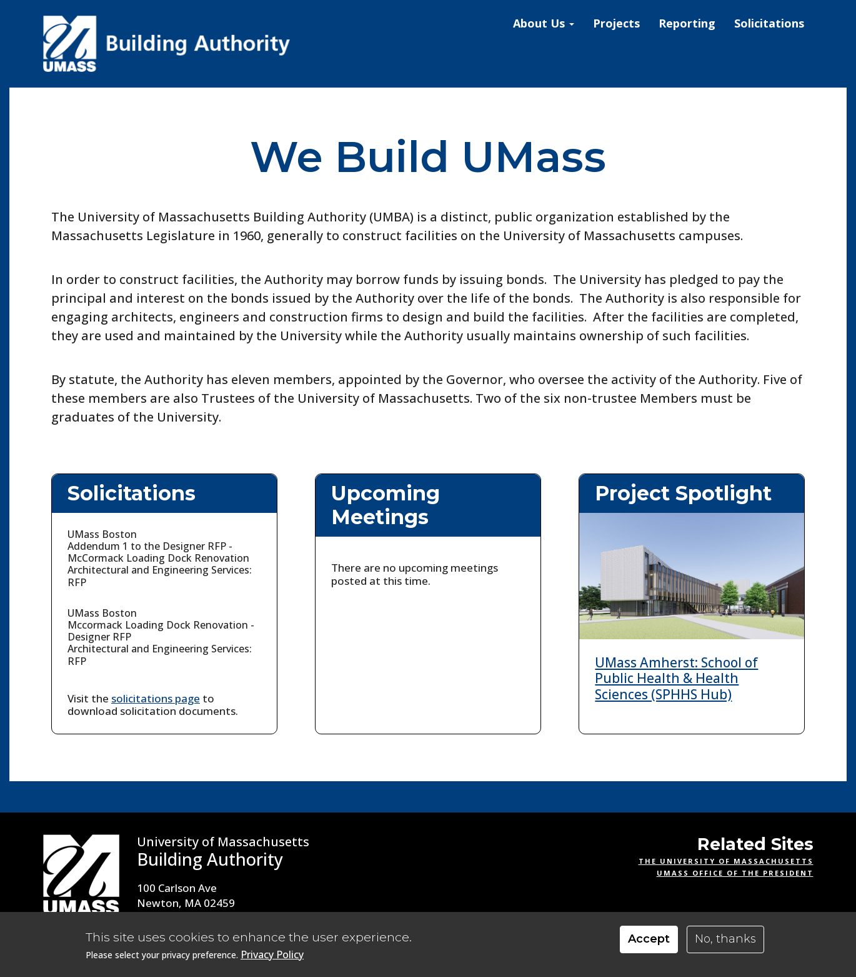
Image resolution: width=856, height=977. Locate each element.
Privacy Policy (272, 955)
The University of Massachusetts (726, 861)
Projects (616, 23)
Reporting (687, 23)
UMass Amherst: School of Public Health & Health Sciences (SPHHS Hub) (676, 678)
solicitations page (155, 698)
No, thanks (725, 939)
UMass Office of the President (735, 873)
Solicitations (769, 23)
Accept (649, 939)
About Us (543, 23)
